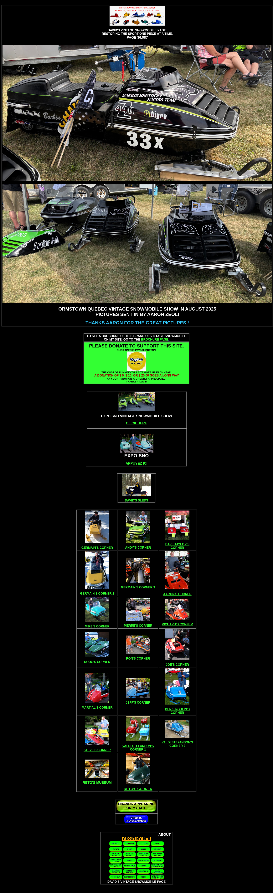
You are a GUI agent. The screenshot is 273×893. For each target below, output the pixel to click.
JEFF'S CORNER (138, 702)
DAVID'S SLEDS (136, 500)
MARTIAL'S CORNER (97, 707)
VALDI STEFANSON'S (138, 746)
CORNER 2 (177, 745)
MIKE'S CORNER (97, 626)
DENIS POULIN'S (177, 709)
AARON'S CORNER (177, 594)
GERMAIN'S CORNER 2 (97, 593)
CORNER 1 (138, 749)
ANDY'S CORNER (138, 547)
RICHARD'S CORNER (177, 624)
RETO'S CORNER (138, 789)
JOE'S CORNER (177, 664)
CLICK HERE (136, 423)
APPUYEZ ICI (136, 463)
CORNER (177, 547)
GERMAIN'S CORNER (97, 547)
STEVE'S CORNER (97, 750)
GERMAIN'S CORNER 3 (138, 587)
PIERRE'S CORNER (138, 625)
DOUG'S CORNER (97, 662)
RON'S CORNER (138, 658)
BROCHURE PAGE (154, 339)
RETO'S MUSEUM (97, 783)
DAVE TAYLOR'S (177, 544)
